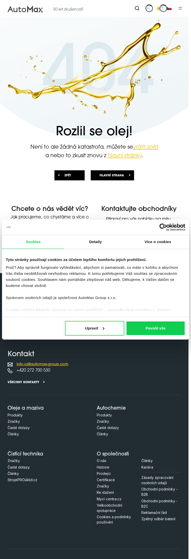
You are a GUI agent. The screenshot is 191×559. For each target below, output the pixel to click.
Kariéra (147, 467)
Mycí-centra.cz (109, 499)
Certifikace (106, 480)
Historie (103, 467)
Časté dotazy (19, 427)
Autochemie (111, 408)
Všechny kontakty (23, 382)
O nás (101, 460)
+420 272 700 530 (33, 370)
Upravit (94, 328)
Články (13, 434)
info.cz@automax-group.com (42, 364)
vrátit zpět (145, 147)
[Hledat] (137, 8)
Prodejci (104, 473)
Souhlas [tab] (33, 242)
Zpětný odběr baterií (158, 519)
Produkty (15, 415)
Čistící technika (25, 454)
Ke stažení (105, 492)
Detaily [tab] (95, 242)
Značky (14, 421)
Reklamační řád (154, 512)
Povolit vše (156, 328)
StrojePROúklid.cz (22, 480)
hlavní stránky (125, 155)
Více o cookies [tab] (158, 242)
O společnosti (113, 454)
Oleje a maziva (26, 408)
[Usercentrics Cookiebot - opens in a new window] (163, 227)
